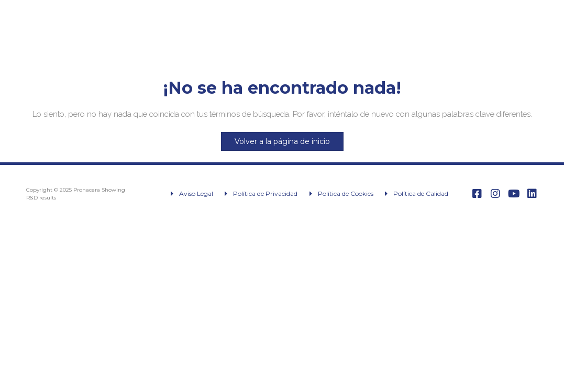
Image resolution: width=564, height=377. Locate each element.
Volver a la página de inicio (282, 141)
